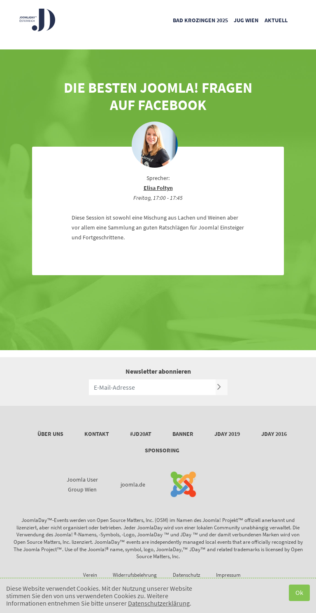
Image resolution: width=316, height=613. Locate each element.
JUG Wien (246, 20)
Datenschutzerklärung (159, 603)
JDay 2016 (274, 434)
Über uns (50, 434)
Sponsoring (162, 450)
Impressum (228, 574)
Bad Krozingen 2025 (200, 20)
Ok (299, 592)
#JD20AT (140, 434)
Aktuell (276, 20)
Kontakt (96, 434)
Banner (182, 434)
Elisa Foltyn (158, 188)
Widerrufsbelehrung (135, 574)
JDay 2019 (227, 434)
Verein (90, 574)
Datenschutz (186, 574)
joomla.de (133, 484)
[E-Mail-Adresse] (152, 387)
